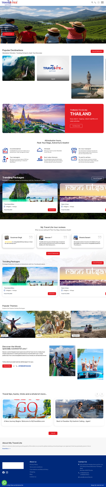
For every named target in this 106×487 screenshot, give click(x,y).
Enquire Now (7, 366)
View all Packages (97, 178)
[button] (97, 394)
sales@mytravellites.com (86, 477)
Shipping (32, 472)
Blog (31, 474)
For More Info (76, 126)
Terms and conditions (36, 467)
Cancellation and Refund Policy (39, 469)
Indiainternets (100, 485)
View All (53, 433)
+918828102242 (95, 2)
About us (33, 462)
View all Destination (97, 51)
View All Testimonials (53, 253)
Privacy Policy (34, 464)
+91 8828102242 (84, 473)
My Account (98, 2)
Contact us (33, 477)
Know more (52, 209)
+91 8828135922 (84, 474)
